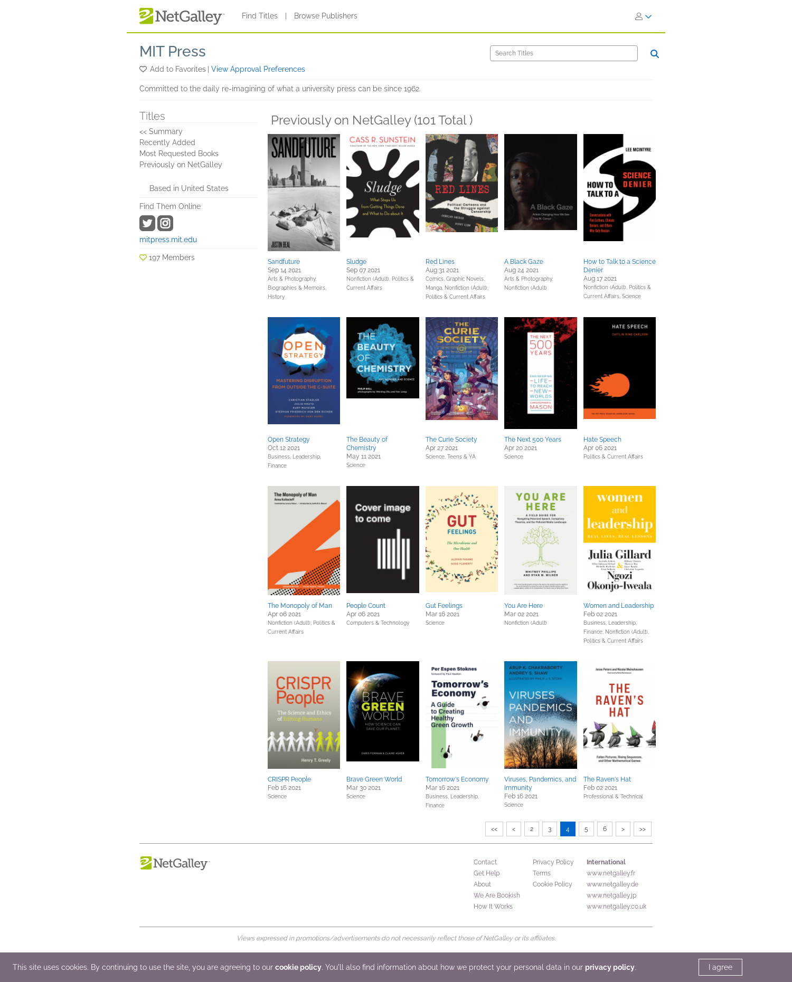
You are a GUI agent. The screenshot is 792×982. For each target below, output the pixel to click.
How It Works (493, 906)
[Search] (564, 53)
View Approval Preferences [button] (258, 69)
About (482, 884)
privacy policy (610, 967)
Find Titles (260, 16)
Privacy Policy (553, 862)
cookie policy (298, 967)
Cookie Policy (552, 884)
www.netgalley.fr (611, 873)
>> (642, 829)
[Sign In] (643, 16)
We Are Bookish (497, 895)
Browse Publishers (325, 16)
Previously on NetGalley (180, 164)
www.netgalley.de (612, 884)
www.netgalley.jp (611, 895)
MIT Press (172, 51)
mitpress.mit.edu (168, 239)
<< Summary (161, 131)
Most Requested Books (179, 153)
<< (494, 829)
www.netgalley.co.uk (616, 906)
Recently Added (167, 142)
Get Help (486, 873)
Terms (542, 873)
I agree (720, 967)
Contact (485, 862)
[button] (143, 69)
